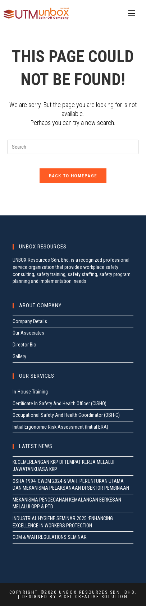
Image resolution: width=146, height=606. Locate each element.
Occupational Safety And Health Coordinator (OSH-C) (66, 415)
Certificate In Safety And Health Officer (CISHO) (59, 403)
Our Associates (28, 333)
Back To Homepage (73, 175)
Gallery (19, 356)
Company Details (30, 321)
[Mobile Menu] (131, 13)
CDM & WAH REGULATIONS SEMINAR (50, 537)
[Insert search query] (72, 147)
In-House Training (30, 392)
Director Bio (24, 345)
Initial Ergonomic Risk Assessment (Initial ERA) (60, 427)
